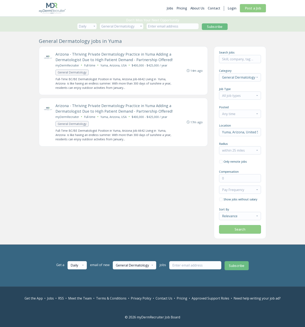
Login (232, 8)
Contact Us (164, 298)
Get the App (34, 298)
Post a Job (253, 8)
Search (240, 229)
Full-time (89, 65)
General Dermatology (72, 72)
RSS (61, 298)
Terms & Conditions (111, 298)
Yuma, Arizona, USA (113, 65)
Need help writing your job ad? (257, 298)
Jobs (170, 8)
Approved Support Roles (210, 298)
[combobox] (87, 26)
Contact (214, 8)
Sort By (224, 209)
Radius (223, 144)
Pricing (181, 8)
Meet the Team (80, 298)
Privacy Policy (141, 298)
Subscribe (215, 26)
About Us (197, 8)
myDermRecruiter (67, 65)
